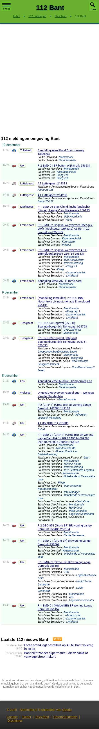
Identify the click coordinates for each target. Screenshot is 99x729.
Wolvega (25, 392)
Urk (22, 165)
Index (16, 16)
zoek (93, 9)
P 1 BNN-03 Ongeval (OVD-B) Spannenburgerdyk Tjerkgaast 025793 (62, 324)
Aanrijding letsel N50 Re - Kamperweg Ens (65, 381)
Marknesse (27, 206)
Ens (22, 381)
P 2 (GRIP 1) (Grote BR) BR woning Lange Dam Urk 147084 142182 (64, 406)
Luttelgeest (27, 183)
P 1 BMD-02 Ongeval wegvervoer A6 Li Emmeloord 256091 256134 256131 (62, 251)
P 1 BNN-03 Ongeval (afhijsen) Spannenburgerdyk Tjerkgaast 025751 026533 (62, 341)
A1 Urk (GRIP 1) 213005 (53, 423)
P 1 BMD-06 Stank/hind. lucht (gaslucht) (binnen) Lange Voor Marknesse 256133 (64, 208)
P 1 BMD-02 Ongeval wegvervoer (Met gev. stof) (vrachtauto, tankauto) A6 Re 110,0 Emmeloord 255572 (65, 228)
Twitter (26, 717)
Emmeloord (27, 225)
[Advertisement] (49, 80)
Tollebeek (26, 150)
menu (6, 6)
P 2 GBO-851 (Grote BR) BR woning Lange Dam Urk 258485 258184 (65, 527)
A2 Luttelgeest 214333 (52, 183)
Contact (12, 717)
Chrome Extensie (65, 717)
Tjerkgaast (26, 323)
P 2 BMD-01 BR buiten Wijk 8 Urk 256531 (64, 165)
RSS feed (42, 717)
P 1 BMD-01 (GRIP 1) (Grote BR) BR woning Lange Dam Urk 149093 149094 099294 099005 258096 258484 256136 (65, 438)
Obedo (67, 710)
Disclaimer (15, 720)
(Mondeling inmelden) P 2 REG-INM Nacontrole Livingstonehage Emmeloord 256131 (64, 301)
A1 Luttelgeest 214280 (52, 195)
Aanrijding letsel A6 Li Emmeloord (59, 281)
